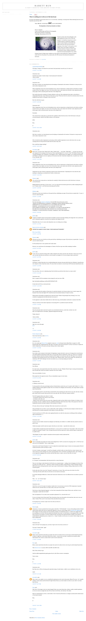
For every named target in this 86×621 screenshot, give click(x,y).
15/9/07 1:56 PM (36, 304)
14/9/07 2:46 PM (36, 233)
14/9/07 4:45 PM (36, 257)
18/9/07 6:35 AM (36, 573)
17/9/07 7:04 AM (36, 519)
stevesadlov (34, 149)
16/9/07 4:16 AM (36, 436)
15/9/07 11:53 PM (36, 416)
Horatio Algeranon (36, 333)
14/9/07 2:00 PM (36, 212)
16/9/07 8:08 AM (36, 455)
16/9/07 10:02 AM (37, 480)
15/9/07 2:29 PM (36, 318)
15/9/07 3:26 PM (36, 337)
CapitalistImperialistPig (37, 66)
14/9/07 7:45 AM (36, 79)
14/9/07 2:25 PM (36, 223)
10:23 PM (44, 59)
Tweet (30, 14)
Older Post (81, 611)
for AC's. (47, 335)
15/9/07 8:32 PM (36, 377)
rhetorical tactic (38, 547)
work (57, 343)
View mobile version (56, 613)
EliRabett (34, 191)
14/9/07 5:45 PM (36, 265)
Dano (33, 542)
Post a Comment (32, 608)
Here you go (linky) (36, 232)
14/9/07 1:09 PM (36, 187)
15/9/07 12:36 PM (37, 285)
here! (33, 325)
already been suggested (75, 510)
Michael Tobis (44, 343)
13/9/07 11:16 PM (36, 70)
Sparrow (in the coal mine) (37, 227)
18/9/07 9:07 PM (36, 584)
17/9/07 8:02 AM (36, 529)
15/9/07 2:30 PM (36, 330)
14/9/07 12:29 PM (37, 159)
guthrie (33, 215)
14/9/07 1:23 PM (36, 196)
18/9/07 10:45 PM (37, 605)
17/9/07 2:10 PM (36, 563)
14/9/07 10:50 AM (37, 146)
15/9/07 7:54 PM (36, 360)
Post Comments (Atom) (40, 617)
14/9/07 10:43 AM (37, 127)
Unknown (34, 178)
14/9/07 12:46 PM (37, 174)
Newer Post (31, 611)
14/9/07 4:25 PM (36, 248)
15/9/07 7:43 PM (36, 347)
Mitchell (34, 506)
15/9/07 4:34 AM (36, 273)
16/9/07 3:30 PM (36, 503)
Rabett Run (43, 6)
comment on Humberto (45, 201)
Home (56, 611)
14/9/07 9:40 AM (36, 101)
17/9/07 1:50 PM (36, 539)
